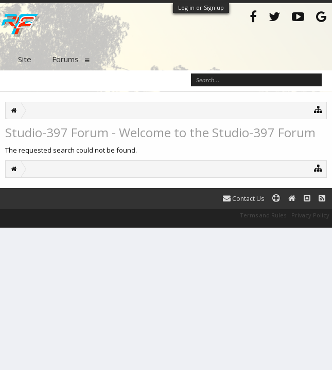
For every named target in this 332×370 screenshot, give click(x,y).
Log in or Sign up (201, 7)
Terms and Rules (263, 215)
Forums (65, 59)
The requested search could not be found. (71, 150)
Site (24, 59)
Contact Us (243, 198)
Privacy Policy (310, 215)
